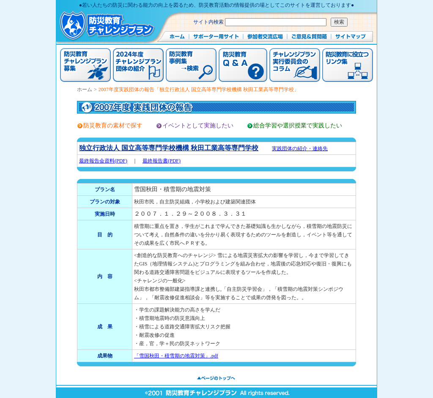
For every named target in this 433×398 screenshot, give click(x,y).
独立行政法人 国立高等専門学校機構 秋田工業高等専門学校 (168, 148)
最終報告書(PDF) (162, 161)
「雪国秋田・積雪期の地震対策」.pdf (176, 356)
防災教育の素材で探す (113, 125)
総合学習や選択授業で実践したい (297, 125)
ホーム (84, 89)
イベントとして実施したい (197, 125)
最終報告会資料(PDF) (103, 161)
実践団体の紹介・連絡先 (300, 149)
